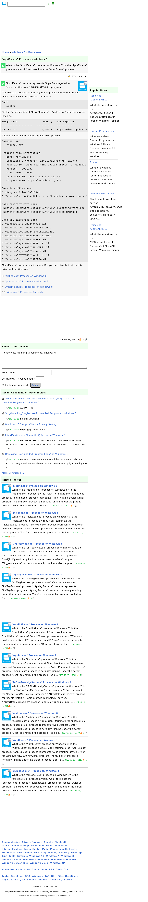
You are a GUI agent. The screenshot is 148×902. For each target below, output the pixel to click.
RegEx (6, 882)
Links (14, 882)
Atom (59, 872)
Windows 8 (18, 52)
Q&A (22, 882)
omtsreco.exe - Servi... (103, 193)
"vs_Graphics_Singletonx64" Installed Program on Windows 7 (40, 416)
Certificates (72, 879)
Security (64, 855)
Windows (37, 879)
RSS (51, 872)
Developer (17, 879)
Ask (66, 872)
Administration (11, 845)
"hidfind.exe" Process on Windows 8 (26, 276)
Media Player (50, 852)
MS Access (8, 855)
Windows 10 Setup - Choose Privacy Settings (31, 427)
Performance (25, 855)
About (35, 872)
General (36, 848)
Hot (12, 872)
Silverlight (77, 855)
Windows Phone (12, 862)
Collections (23, 872)
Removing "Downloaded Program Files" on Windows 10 (37, 457)
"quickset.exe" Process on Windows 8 (26, 281)
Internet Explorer (12, 852)
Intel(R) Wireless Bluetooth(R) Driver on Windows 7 (35, 438)
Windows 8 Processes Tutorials (25, 292)
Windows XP (57, 866)
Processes (34, 52)
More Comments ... (13, 476)
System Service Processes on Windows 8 (29, 287)
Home (5, 52)
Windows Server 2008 (36, 862)
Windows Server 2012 (64, 862)
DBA (27, 879)
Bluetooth (60, 845)
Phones (42, 882)
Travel (52, 882)
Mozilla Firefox (69, 852)
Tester (6, 879)
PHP (36, 855)
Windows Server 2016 (15, 866)
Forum (68, 882)
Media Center (32, 852)
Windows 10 (36, 859)
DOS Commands (12, 848)
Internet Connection (54, 848)
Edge (26, 848)
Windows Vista (39, 866)
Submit (35, 388)
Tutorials (22, 859)
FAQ (60, 882)
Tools (12, 859)
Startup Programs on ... (103, 131)
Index (44, 872)
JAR (47, 879)
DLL (53, 879)
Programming (49, 855)
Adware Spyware (32, 845)
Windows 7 (52, 859)
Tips (4, 859)
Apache (48, 845)
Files (61, 879)
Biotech (31, 882)
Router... (95, 162)
